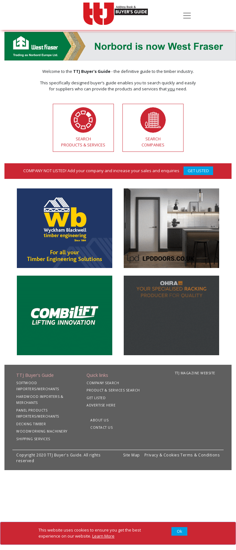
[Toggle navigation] (187, 15)
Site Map (131, 454)
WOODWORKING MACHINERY (41, 431)
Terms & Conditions (200, 454)
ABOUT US (99, 420)
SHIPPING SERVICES (33, 439)
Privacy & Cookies (162, 454)
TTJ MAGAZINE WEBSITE (195, 373)
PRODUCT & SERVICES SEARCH (113, 390)
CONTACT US (101, 427)
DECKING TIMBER (31, 424)
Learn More (103, 536)
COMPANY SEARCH (103, 383)
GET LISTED (198, 170)
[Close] (179, 531)
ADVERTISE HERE (101, 405)
